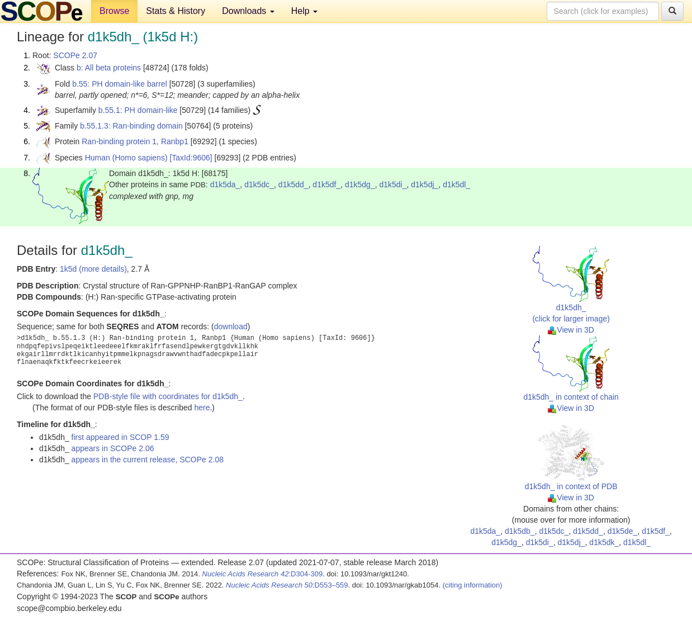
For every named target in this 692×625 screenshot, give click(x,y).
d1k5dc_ (259, 184)
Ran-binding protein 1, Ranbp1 (135, 141)
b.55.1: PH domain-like (138, 110)
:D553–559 (287, 585)
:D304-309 (262, 574)
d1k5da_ (225, 184)
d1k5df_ (326, 184)
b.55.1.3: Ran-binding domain (131, 125)
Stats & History (175, 11)
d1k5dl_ (456, 184)
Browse (114, 11)
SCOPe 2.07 (75, 55)
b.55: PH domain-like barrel (119, 83)
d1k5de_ (623, 531)
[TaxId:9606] (190, 157)
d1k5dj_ (424, 184)
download (231, 326)
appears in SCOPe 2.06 (113, 448)
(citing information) (473, 585)
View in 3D (571, 329)
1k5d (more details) (93, 268)
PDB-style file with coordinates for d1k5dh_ (168, 396)
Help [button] (304, 11)
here (202, 407)
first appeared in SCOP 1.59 (120, 437)
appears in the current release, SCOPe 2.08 (148, 459)
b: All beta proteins (109, 67)
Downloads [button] (248, 11)
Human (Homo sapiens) (126, 157)
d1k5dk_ (604, 542)
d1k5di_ (392, 184)
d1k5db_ (520, 531)
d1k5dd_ (293, 184)
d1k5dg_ (360, 184)
